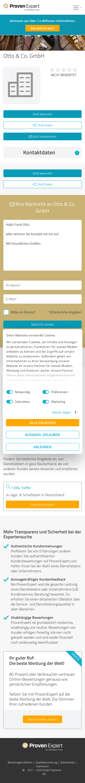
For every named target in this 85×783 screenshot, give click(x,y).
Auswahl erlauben (42, 434)
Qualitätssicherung (46, 762)
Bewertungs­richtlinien (20, 762)
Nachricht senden (42, 324)
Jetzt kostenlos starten (42, 719)
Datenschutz (68, 762)
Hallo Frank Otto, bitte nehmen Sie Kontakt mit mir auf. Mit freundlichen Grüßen (42, 245)
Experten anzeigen (43, 504)
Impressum (42, 766)
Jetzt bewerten (42, 114)
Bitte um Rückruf (23, 312)
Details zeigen (61, 412)
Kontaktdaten (51, 152)
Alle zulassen (43, 422)
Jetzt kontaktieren (42, 136)
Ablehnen (42, 446)
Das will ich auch (42, 28)
